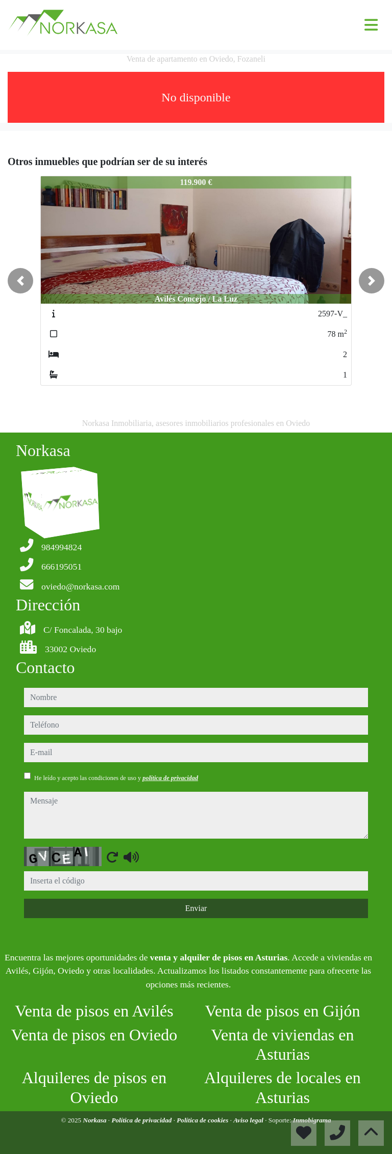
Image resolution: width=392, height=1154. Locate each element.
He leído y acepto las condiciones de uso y (116, 778)
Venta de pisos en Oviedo (94, 1035)
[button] (20, 280)
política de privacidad (170, 778)
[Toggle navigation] (371, 25)
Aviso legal (249, 1120)
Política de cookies (203, 1120)
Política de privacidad (142, 1120)
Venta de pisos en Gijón (282, 1011)
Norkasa (95, 1120)
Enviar (196, 908)
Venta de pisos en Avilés (94, 1011)
